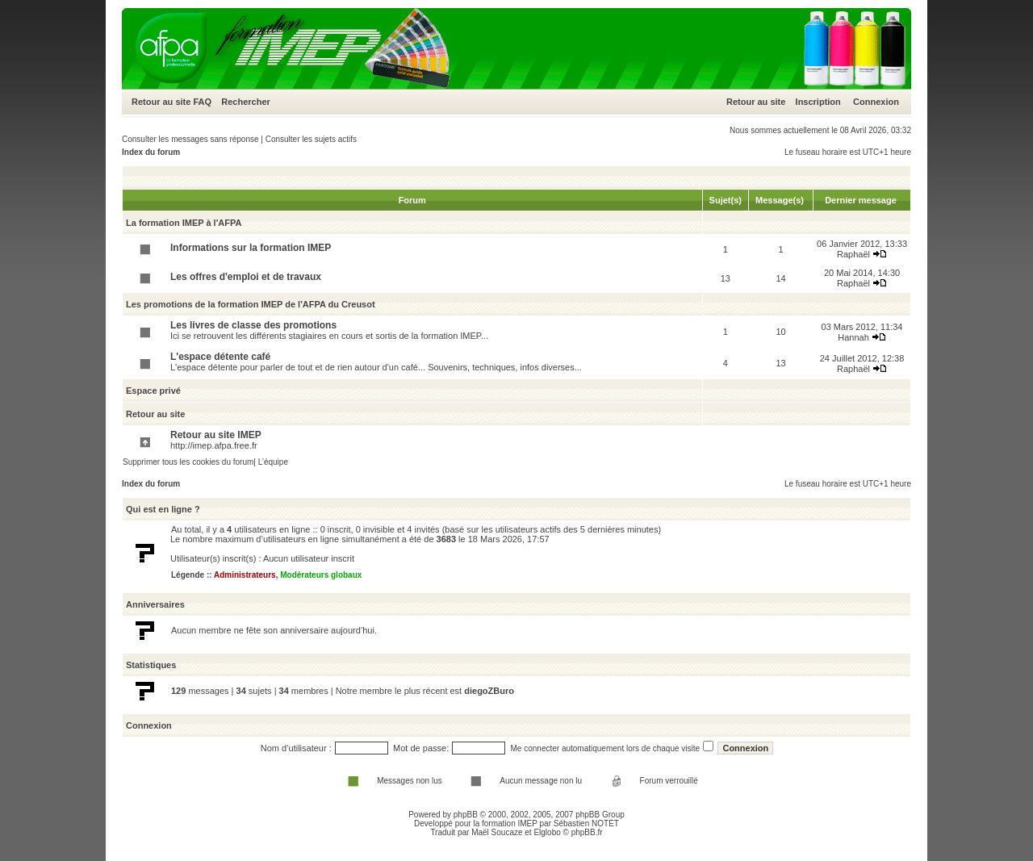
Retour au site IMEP (215, 435)
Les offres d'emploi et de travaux (245, 276)
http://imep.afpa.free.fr (213, 445)
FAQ (202, 102)
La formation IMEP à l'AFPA (183, 223)
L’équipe (273, 462)
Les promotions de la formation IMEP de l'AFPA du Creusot (250, 304)
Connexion (876, 102)
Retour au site (161, 102)
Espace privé (153, 390)
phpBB (466, 814)
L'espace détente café (220, 356)
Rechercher (245, 102)
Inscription (818, 102)
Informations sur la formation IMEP (250, 247)
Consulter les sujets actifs (311, 139)
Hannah (853, 337)
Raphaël (853, 254)
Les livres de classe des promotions (253, 325)
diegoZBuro (489, 691)
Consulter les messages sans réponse (190, 139)
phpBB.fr (587, 832)
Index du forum (151, 152)
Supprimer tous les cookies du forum (188, 462)
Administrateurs (245, 575)
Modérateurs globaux (321, 575)
